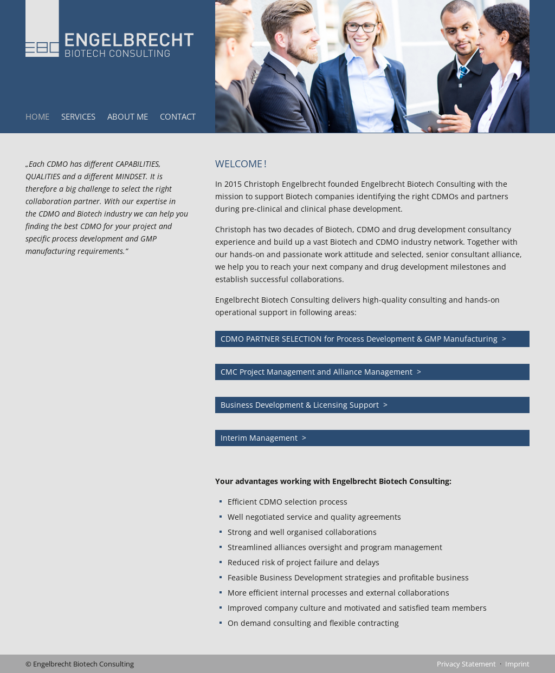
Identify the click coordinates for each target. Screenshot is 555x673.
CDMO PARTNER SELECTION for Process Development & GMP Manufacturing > (363, 339)
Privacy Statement (466, 664)
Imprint (517, 664)
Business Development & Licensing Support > (304, 405)
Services (78, 116)
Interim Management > (263, 438)
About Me (127, 116)
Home (37, 116)
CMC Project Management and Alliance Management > (321, 372)
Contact (178, 116)
